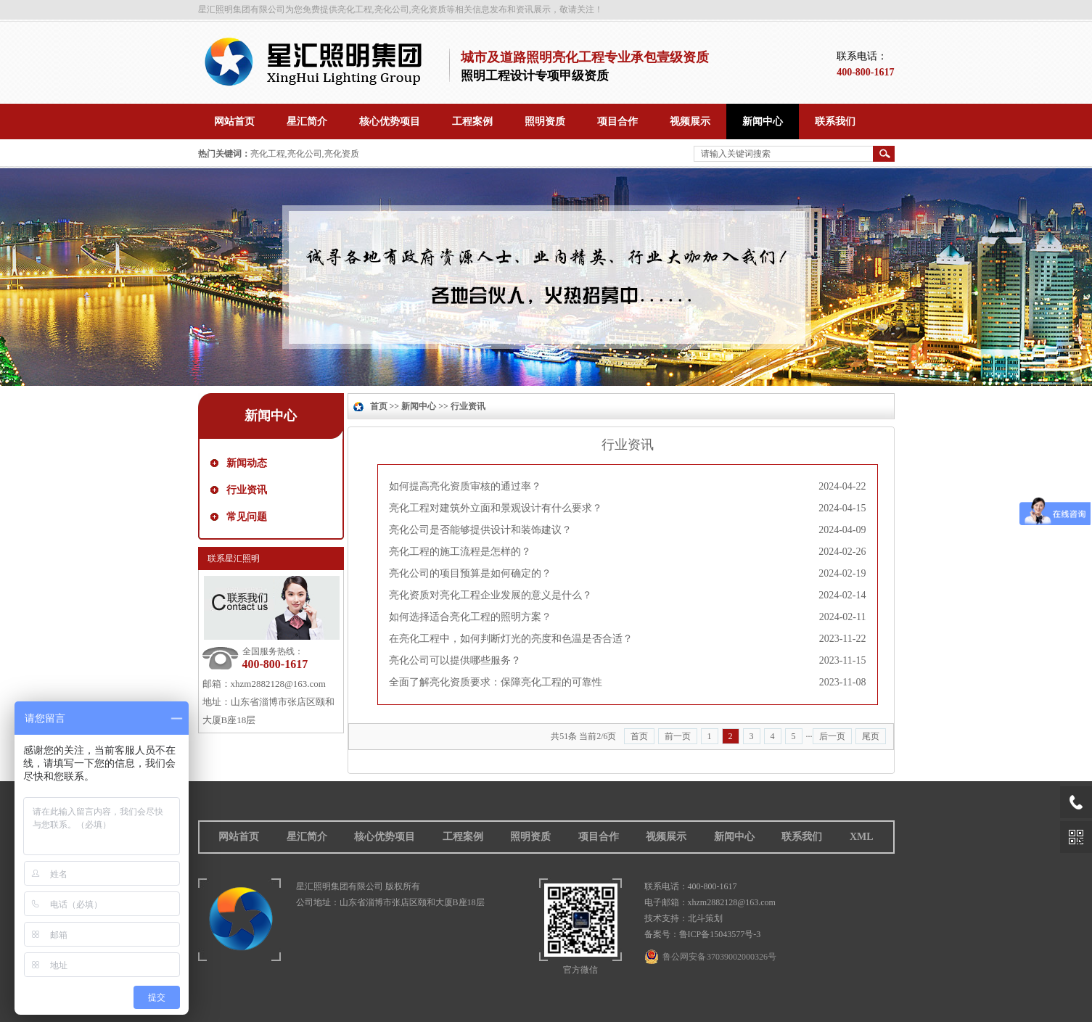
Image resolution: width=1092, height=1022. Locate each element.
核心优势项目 (384, 836)
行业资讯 (246, 490)
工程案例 (463, 836)
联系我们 (801, 836)
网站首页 (238, 836)
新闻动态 (246, 463)
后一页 (832, 736)
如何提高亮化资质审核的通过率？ (465, 486)
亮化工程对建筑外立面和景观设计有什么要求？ (495, 508)
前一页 (678, 736)
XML (862, 836)
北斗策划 (705, 918)
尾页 (870, 736)
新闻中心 (271, 415)
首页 (378, 406)
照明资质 (530, 836)
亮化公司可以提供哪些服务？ (455, 660)
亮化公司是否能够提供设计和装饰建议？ (480, 529)
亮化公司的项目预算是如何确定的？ (470, 573)
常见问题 (246, 516)
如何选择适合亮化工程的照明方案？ (470, 616)
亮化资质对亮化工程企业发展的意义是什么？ (490, 595)
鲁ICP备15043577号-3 (720, 934)
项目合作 (598, 836)
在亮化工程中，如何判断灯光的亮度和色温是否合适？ (511, 638)
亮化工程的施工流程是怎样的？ (460, 551)
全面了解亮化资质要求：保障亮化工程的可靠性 (495, 682)
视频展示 (666, 836)
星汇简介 (307, 836)
